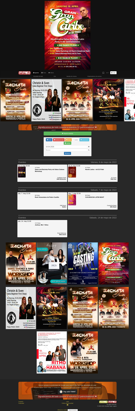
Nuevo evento (67, 133)
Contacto (20, 401)
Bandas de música (72, 76)
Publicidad (21, 403)
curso (75, 140)
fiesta (49, 140)
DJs (55, 76)
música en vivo (58, 140)
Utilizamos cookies (62, 410)
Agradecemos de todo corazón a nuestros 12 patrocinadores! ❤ (67, 127)
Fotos (43, 72)
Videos (51, 72)
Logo (67, 401)
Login (113, 72)
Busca (67, 153)
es (107, 72)
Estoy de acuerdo (73, 410)
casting (67, 143)
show (68, 140)
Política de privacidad (67, 403)
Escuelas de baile (38, 76)
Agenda (36, 72)
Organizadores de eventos (94, 76)
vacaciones (84, 140)
